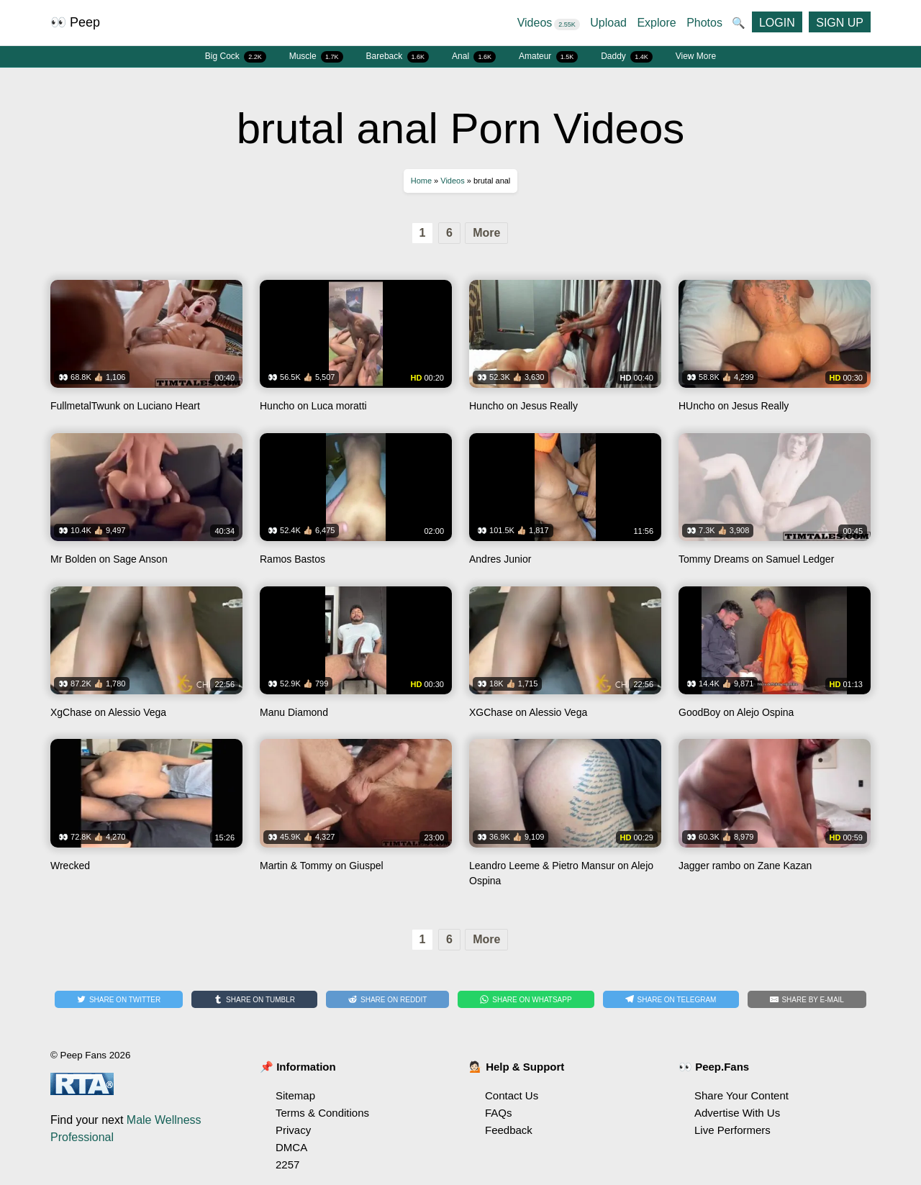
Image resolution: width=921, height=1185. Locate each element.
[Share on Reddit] (387, 999)
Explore (656, 23)
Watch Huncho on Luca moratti (355, 351)
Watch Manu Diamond (355, 657)
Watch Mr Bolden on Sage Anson (146, 504)
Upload (608, 23)
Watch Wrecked (146, 817)
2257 (287, 1164)
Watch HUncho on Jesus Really (774, 351)
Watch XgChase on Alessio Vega (146, 657)
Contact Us (511, 1095)
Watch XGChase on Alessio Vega (565, 657)
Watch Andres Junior (565, 504)
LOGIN (777, 23)
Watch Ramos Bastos (355, 504)
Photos (704, 23)
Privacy (293, 1130)
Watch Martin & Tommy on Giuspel (355, 817)
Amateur (548, 57)
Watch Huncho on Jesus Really (565, 351)
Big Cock (235, 57)
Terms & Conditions (322, 1113)
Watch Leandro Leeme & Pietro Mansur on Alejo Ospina (565, 817)
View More (696, 56)
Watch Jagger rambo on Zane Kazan (774, 817)
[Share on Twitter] (119, 999)
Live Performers (732, 1130)
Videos (548, 23)
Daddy (627, 57)
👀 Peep (75, 22)
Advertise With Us (737, 1113)
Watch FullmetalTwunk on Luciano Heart (146, 351)
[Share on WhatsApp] (526, 999)
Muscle (316, 57)
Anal (474, 57)
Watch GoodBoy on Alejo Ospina (774, 657)
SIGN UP (839, 23)
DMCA (291, 1147)
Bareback (398, 57)
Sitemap (295, 1095)
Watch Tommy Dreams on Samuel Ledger (774, 504)
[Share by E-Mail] (807, 999)
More (486, 233)
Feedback (508, 1130)
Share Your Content (741, 1095)
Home (421, 180)
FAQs (498, 1113)
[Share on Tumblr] (254, 999)
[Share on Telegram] (671, 999)
